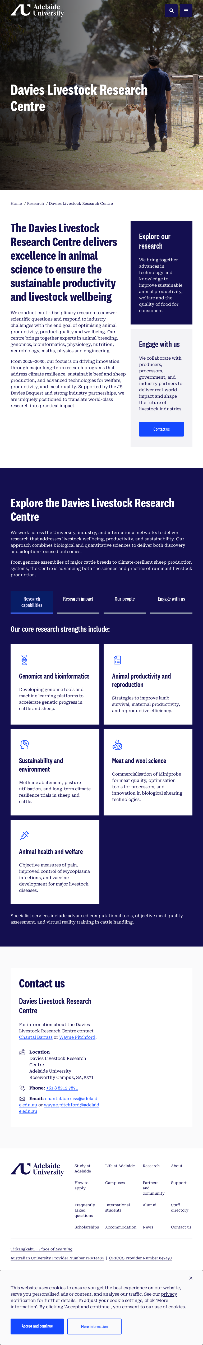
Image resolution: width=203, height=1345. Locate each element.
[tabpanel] (101, 777)
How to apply (82, 1185)
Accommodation (120, 1227)
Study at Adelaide (83, 1168)
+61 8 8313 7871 (62, 1088)
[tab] (32, 602)
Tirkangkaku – (41, 1249)
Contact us (162, 429)
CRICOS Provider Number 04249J (140, 1258)
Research (151, 1166)
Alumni (149, 1205)
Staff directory (179, 1207)
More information (94, 1326)
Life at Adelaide (120, 1166)
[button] (190, 1278)
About (176, 1166)
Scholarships (87, 1227)
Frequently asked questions (85, 1210)
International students (117, 1207)
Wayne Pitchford (77, 1037)
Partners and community (154, 1188)
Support (179, 1183)
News (148, 1227)
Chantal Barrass (36, 1037)
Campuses (115, 1183)
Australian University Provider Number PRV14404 (57, 1258)
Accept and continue (37, 1326)
